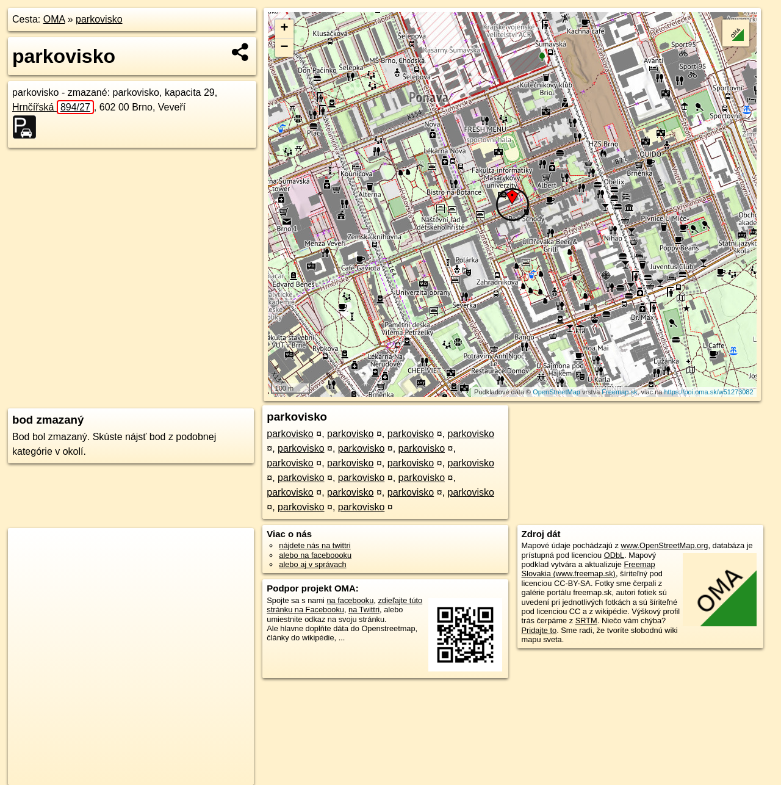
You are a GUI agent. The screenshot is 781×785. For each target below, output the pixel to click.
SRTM (586, 620)
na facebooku (349, 600)
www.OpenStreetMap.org (664, 545)
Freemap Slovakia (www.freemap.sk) (588, 569)
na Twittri (364, 609)
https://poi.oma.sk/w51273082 (708, 392)
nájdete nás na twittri (314, 545)
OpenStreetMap (556, 392)
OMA (54, 19)
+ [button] (285, 29)
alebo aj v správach (312, 564)
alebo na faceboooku (315, 555)
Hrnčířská (53, 107)
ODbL (614, 555)
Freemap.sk (619, 392)
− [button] (285, 47)
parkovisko (99, 19)
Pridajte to (539, 630)
